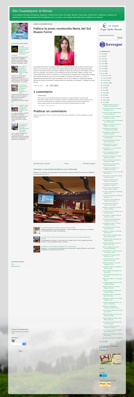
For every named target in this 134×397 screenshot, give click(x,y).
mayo (104, 92)
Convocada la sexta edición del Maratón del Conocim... (111, 200)
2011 (103, 73)
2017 (103, 58)
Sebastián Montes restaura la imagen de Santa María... (111, 105)
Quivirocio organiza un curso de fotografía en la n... (111, 263)
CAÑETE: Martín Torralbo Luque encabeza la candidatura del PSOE (23, 108)
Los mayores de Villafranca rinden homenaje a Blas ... (112, 322)
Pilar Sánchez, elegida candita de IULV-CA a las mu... (112, 216)
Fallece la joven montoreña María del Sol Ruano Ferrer (112, 235)
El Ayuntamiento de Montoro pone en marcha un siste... (112, 251)
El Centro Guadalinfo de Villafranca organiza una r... (112, 192)
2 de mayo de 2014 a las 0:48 (46, 105)
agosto (105, 85)
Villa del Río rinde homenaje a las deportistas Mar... (112, 239)
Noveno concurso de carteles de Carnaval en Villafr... (112, 160)
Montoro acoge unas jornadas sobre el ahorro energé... (111, 188)
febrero (105, 100)
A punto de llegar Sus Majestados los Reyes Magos (112, 291)
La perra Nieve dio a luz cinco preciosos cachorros (111, 259)
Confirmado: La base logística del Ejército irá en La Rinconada (55, 169)
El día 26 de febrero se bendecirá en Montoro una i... (112, 109)
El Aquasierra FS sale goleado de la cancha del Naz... (113, 212)
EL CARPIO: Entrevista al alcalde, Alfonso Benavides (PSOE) (58, 227)
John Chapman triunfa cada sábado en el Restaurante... (113, 121)
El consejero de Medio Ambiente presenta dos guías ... (112, 117)
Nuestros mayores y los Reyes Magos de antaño (111, 287)
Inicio (66, 163)
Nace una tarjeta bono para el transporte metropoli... (111, 247)
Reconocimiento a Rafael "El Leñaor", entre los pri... (111, 204)
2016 (103, 61)
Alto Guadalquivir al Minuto (32, 11)
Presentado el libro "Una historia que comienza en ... (112, 295)
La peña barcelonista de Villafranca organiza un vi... (112, 196)
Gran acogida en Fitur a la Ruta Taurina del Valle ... (111, 227)
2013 (103, 68)
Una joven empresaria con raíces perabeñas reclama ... (112, 156)
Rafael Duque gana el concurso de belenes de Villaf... (112, 314)
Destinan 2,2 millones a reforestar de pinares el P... (112, 231)
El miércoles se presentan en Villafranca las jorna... (111, 168)
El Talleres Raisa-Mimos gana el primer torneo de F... (112, 243)
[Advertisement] (20, 172)
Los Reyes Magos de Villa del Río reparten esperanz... (112, 283)
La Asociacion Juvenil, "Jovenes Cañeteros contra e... (112, 224)
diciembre (106, 75)
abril (104, 95)
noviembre (106, 78)
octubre (105, 80)
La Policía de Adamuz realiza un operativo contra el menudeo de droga (23, 88)
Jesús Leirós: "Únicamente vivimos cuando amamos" (112, 176)
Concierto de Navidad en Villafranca (113, 338)
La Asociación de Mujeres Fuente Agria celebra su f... (112, 330)
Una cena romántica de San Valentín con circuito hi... (110, 180)
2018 (103, 56)
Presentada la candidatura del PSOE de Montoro (111, 133)
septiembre (106, 83)
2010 (103, 341)
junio (104, 90)
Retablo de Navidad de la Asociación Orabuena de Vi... (111, 307)
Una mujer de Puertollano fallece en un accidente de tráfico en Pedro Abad (23, 70)
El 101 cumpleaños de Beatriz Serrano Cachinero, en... (111, 152)
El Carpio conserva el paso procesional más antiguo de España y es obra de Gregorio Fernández (20, 51)
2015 (103, 63)
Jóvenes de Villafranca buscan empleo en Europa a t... (111, 326)
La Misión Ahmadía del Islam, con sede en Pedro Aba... (112, 303)
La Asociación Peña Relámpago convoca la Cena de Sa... (111, 220)
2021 (103, 54)
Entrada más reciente (41, 163)
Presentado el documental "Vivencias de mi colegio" (110, 129)
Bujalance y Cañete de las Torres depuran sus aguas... (112, 125)
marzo (105, 97)
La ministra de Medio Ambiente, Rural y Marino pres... (111, 140)
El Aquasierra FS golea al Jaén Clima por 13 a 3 (111, 255)
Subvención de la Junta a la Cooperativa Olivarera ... (110, 144)
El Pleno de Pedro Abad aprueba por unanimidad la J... (112, 113)
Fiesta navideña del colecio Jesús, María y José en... (112, 318)
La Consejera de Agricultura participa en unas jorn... (110, 184)
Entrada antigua (89, 163)
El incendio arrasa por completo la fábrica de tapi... (112, 267)
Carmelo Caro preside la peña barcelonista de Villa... (111, 164)
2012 (103, 71)
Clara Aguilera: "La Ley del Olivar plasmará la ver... (112, 148)
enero (104, 102)
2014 (103, 66)
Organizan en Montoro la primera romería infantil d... (112, 208)
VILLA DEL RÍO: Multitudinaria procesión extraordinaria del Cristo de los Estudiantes (24, 127)
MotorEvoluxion (15, 266)
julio (104, 87)
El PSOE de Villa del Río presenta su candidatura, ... (112, 137)
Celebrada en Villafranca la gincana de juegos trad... (112, 299)
